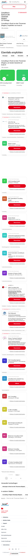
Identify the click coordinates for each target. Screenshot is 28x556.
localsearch (22, 552)
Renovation (20, 55)
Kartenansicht (14, 553)
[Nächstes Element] (24, 39)
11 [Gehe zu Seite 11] (20, 478)
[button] (14, 103)
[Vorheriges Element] (4, 39)
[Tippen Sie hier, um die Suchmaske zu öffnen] (15, 2)
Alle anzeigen (4, 28)
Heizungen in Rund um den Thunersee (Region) (13, 486)
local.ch (3, 498)
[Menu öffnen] (24, 1)
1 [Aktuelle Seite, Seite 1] (6, 478)
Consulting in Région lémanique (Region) (12, 494)
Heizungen (5, 55)
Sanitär (12, 55)
